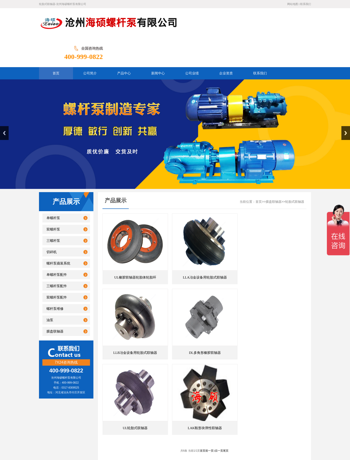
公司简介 (109, 412)
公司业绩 (159, 412)
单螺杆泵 (53, 188)
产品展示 (126, 412)
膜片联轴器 (96, 389)
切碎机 (51, 222)
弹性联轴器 (133, 389)
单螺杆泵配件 (56, 245)
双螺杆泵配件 (56, 268)
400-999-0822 (291, 26)
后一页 (219, 345)
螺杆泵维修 (54, 279)
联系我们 (305, 4)
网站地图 (292, 4)
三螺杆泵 (53, 211)
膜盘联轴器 (54, 302)
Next (345, 103)
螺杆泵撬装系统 (58, 234)
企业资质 (176, 412)
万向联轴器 (65, 389)
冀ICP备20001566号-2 (198, 439)
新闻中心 (143, 412)
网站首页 (91, 412)
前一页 (209, 345)
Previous (4, 103)
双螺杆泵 (53, 200)
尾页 (225, 345)
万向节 (148, 389)
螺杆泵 (263, 389)
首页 (258, 172)
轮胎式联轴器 (294, 172)
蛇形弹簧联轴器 (293, 389)
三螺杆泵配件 (56, 256)
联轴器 (81, 389)
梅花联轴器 (115, 389)
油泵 (49, 290)
